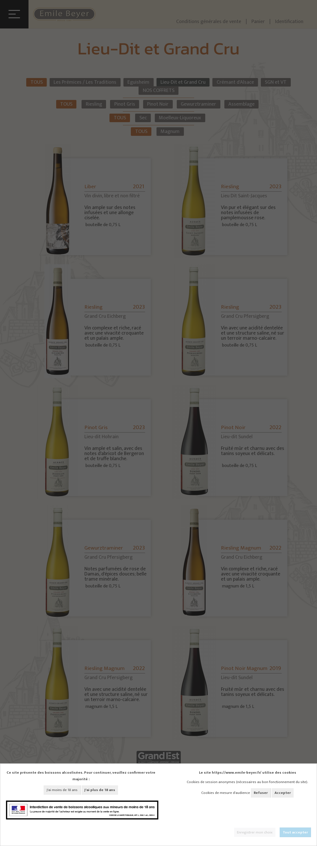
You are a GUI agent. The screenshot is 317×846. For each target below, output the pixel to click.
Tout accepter (295, 832)
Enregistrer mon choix (255, 832)
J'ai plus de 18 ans (99, 790)
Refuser (261, 793)
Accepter (283, 793)
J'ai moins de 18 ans (62, 790)
